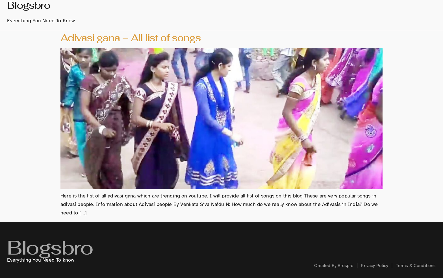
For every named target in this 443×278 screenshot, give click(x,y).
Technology (324, 13)
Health (385, 13)
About (210, 13)
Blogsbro (49, 254)
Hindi (294, 13)
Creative (358, 13)
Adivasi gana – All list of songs (130, 37)
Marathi (267, 13)
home (188, 13)
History (236, 13)
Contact (411, 13)
